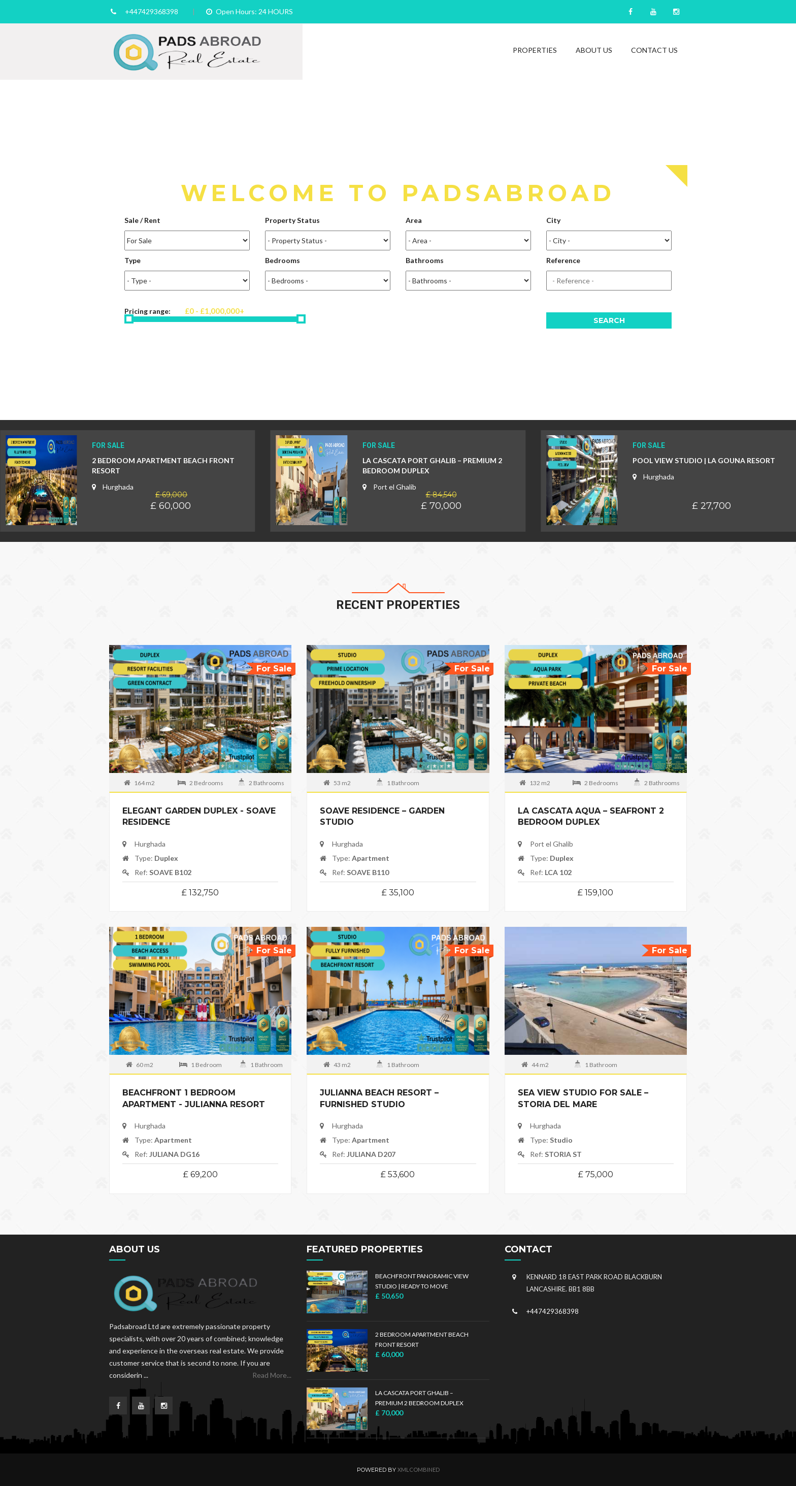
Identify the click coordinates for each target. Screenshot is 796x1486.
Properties (535, 50)
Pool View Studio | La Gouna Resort (704, 460)
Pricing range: (210, 314)
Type (132, 260)
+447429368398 (151, 11)
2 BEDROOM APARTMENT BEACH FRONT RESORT (163, 465)
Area (414, 220)
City (553, 220)
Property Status (292, 220)
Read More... (271, 1375)
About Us (594, 50)
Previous (10, 260)
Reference (563, 260)
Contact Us (654, 50)
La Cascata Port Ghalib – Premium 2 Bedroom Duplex (432, 465)
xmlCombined (418, 1469)
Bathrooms (425, 260)
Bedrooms (282, 260)
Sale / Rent (142, 220)
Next (786, 260)
